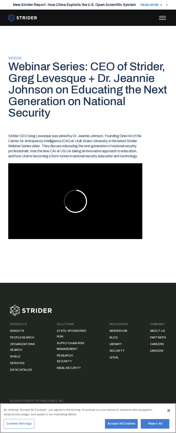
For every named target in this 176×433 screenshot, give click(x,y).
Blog (114, 337)
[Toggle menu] (162, 18)
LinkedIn (156, 350)
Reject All (155, 423)
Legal (114, 357)
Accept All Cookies (121, 423)
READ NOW (149, 5)
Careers (157, 344)
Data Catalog (21, 369)
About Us (157, 330)
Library (116, 344)
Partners (158, 337)
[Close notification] (167, 5)
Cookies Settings (19, 423)
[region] (88, 418)
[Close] (169, 411)
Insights (17, 330)
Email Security (69, 368)
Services (17, 363)
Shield (15, 356)
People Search (22, 337)
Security (117, 350)
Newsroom (118, 330)
